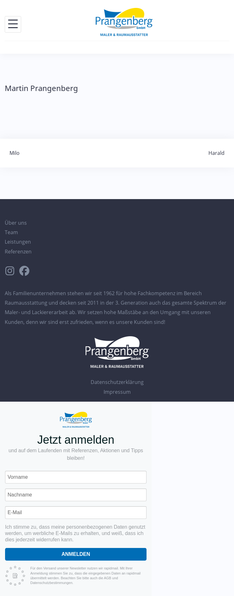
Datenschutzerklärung (117, 382)
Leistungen (18, 241)
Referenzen (18, 251)
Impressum (117, 391)
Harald (216, 152)
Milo (14, 152)
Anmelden (76, 554)
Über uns (16, 222)
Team (11, 232)
